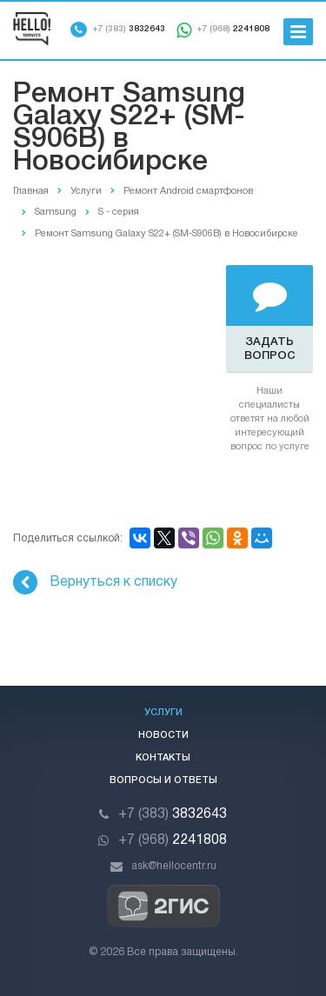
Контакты (163, 758)
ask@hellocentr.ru (173, 866)
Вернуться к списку (95, 582)
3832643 (128, 29)
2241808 (232, 29)
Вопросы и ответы (163, 780)
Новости (163, 735)
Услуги (163, 712)
